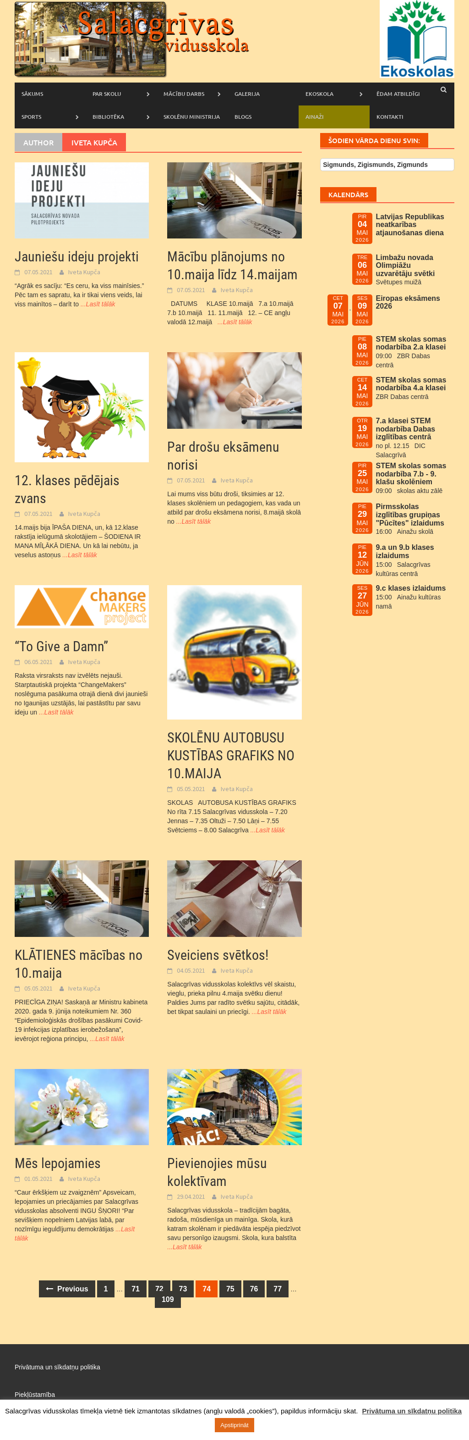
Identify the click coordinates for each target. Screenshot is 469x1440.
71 (135, 1289)
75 (230, 1289)
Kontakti (390, 117)
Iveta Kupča (84, 272)
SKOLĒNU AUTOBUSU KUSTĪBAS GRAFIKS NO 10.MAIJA (230, 755)
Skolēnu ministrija (192, 117)
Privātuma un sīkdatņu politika (57, 1367)
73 (183, 1289)
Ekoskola (319, 94)
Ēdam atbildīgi (398, 94)
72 (159, 1289)
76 (254, 1289)
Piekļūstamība (35, 1394)
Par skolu (107, 94)
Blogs (242, 117)
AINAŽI (314, 117)
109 (168, 1299)
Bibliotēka (108, 117)
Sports (31, 117)
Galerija (247, 94)
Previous (67, 1289)
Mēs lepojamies (58, 1163)
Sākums (32, 94)
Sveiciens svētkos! (217, 955)
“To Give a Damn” (61, 646)
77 (277, 1289)
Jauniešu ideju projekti (77, 257)
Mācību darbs (184, 94)
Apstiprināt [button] (234, 1425)
